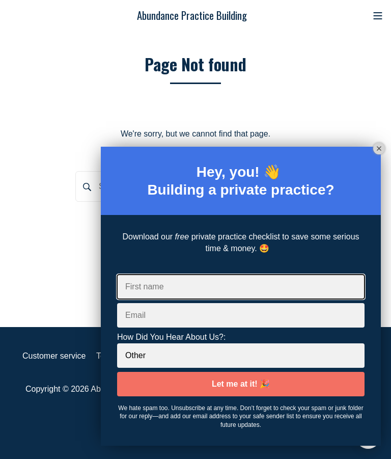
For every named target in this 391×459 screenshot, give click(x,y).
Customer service (54, 356)
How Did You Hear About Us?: (171, 337)
